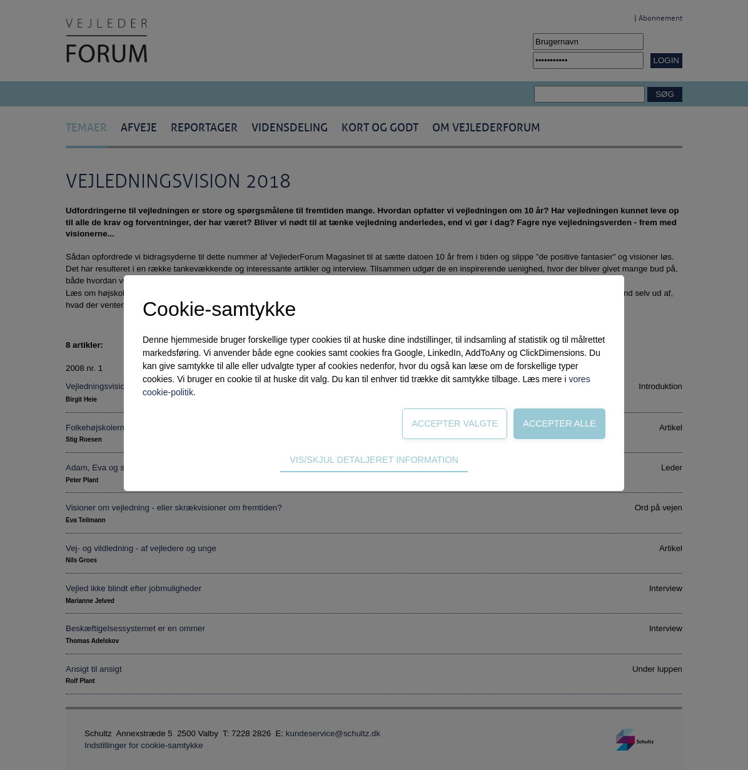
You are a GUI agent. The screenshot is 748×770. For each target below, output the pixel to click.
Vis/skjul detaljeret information (374, 460)
